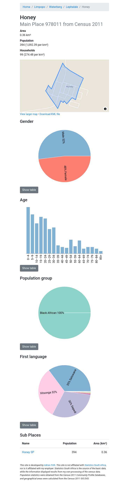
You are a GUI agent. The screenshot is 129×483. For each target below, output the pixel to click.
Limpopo (39, 7)
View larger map (29, 114)
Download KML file (50, 114)
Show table (29, 190)
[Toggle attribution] (105, 109)
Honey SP (28, 452)
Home (26, 7)
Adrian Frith (49, 465)
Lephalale (72, 7)
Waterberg (55, 7)
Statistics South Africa (95, 465)
